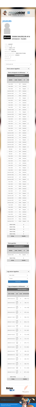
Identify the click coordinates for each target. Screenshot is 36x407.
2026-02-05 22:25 (11, 312)
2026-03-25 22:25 (11, 351)
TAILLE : (6, 48)
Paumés (23, 39)
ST (24, 80)
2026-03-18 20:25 (11, 347)
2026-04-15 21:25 (11, 372)
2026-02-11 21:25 (11, 326)
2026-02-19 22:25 (11, 334)
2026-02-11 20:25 (11, 322)
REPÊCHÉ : (7, 57)
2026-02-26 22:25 (11, 338)
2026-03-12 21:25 (11, 342)
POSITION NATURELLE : (10, 60)
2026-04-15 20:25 (11, 368)
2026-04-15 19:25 (11, 363)
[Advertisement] (18, 3)
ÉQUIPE (20, 80)
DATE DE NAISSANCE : (10, 53)
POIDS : (6, 49)
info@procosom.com (8, 400)
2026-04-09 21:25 (11, 354)
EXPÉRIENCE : (8, 58)
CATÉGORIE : (8, 46)
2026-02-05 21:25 (11, 307)
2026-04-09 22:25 (11, 359)
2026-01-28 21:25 (11, 298)
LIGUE (16, 80)
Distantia (9, 405)
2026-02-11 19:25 (11, 317)
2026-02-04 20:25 (11, 302)
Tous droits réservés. (13, 404)
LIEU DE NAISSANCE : (10, 55)
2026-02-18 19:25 (11, 330)
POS (28, 80)
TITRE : (6, 44)
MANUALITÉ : (8, 51)
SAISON (10, 80)
